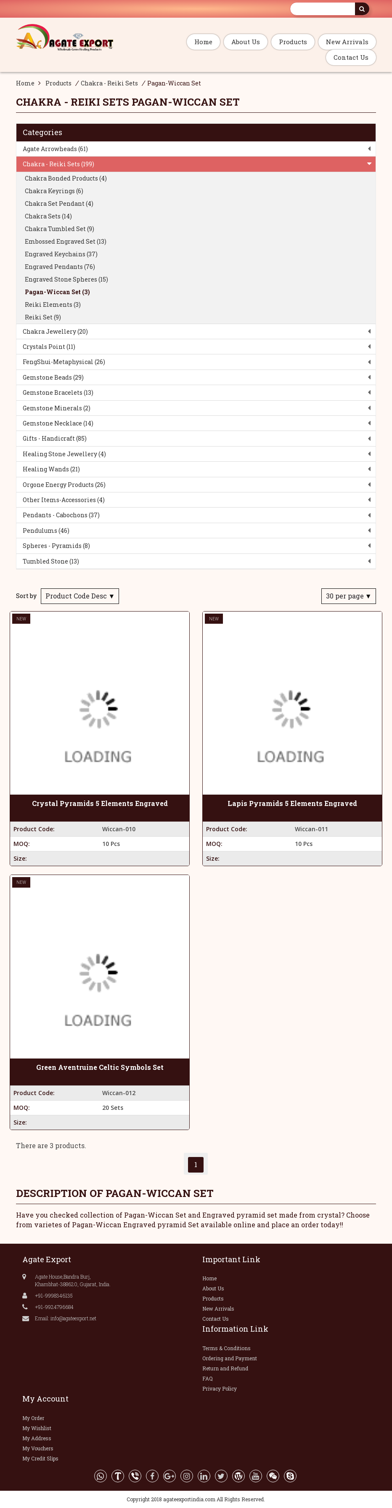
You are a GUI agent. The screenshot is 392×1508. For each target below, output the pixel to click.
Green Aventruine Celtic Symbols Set (100, 1067)
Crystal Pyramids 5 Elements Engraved (100, 803)
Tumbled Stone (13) (51, 561)
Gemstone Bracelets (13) (58, 392)
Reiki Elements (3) (53, 305)
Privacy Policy (219, 1388)
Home (203, 41)
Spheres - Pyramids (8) (56, 546)
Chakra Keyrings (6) (54, 191)
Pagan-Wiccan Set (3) (57, 292)
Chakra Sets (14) (48, 216)
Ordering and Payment (229, 1358)
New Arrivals (347, 41)
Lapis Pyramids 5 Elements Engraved (292, 803)
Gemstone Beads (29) (53, 377)
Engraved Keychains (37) (61, 254)
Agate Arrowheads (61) (55, 149)
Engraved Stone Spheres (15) (66, 279)
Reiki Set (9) (43, 317)
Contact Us (351, 57)
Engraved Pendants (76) (60, 267)
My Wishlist (36, 1428)
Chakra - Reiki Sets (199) (58, 164)
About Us (245, 41)
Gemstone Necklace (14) (58, 423)
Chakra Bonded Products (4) (66, 178)
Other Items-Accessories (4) (64, 500)
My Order (33, 1418)
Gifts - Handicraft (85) (55, 438)
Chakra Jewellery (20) (55, 331)
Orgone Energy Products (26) (64, 485)
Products (293, 41)
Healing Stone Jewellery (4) (64, 454)
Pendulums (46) (46, 531)
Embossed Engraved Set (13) (65, 241)
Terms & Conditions (226, 1348)
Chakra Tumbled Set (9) (59, 229)
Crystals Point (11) (49, 347)
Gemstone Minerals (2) (56, 408)
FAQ (207, 1378)
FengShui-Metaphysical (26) (64, 362)
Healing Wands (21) (51, 469)
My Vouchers (37, 1448)
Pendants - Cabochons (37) (61, 515)
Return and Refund (225, 1368)
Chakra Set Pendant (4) (59, 203)
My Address (36, 1438)
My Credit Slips (40, 1458)
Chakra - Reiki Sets (109, 83)
